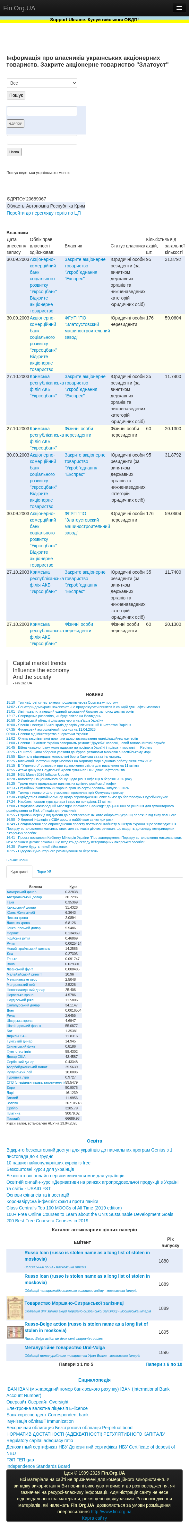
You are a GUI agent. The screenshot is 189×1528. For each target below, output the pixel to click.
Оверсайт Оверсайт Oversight (37, 1401)
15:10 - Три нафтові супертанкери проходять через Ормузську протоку (62, 702)
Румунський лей (19, 1072)
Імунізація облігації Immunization (40, 1421)
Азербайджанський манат (27, 1067)
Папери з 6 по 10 (164, 1364)
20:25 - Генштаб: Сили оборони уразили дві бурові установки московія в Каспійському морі (78, 752)
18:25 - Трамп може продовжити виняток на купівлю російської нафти (61, 783)
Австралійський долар (24, 897)
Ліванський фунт (20, 969)
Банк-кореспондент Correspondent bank (47, 1414)
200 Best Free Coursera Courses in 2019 (47, 1220)
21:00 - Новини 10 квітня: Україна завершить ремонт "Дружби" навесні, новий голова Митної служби (85, 743)
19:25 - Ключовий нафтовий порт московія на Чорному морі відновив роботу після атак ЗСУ (79, 761)
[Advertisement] (134, 111)
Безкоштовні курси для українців (40, 1169)
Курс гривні (19, 872)
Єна (10, 954)
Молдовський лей (21, 984)
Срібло (12, 1108)
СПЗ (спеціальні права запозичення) (36, 1082)
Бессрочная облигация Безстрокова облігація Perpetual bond (69, 1427)
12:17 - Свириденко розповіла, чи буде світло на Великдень (53, 716)
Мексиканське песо (22, 979)
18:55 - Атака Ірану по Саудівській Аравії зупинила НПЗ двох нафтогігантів (65, 770)
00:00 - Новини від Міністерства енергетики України (47, 734)
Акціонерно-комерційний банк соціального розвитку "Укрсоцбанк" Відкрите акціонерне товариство (43, 285)
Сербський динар (20, 1062)
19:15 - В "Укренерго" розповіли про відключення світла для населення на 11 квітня (72, 765)
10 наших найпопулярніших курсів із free (48, 1162)
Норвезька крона (20, 995)
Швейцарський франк (24, 1026)
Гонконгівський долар (24, 928)
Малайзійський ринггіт (24, 974)
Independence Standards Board (38, 1466)
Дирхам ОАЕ (17, 1036)
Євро (11, 1087)
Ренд (11, 1015)
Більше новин (17, 860)
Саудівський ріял (20, 1000)
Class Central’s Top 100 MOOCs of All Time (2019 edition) (64, 1207)
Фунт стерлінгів (19, 1051)
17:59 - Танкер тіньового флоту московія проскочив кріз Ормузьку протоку (65, 792)
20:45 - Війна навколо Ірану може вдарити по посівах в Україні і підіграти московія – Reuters (79, 747)
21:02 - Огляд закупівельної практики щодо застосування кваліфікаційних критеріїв (72, 738)
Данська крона (18, 923)
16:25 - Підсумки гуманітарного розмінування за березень (52, 851)
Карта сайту (94, 1518)
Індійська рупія (18, 938)
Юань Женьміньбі (21, 912)
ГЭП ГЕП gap (20, 1459)
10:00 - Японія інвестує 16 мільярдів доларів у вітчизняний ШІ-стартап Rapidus (68, 725)
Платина (13, 1113)
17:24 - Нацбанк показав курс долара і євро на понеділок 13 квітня (59, 801)
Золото (12, 1103)
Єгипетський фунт (21, 1046)
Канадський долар (21, 907)
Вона (11, 964)
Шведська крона (19, 1021)
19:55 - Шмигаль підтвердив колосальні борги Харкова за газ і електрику (63, 756)
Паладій (13, 1118)
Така (10, 902)
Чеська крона (17, 918)
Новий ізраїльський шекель (28, 948)
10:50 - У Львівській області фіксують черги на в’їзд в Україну (54, 720)
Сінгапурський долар (23, 1005)
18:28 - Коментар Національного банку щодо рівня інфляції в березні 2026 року (69, 779)
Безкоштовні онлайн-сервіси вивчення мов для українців (65, 1175)
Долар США (16, 1057)
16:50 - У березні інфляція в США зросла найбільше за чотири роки (59, 819)
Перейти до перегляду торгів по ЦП (44, 213)
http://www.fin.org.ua (111, 1511)
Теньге (12, 959)
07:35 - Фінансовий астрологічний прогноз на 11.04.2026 (51, 729)
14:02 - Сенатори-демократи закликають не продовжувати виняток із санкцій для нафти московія (83, 707)
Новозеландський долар (26, 990)
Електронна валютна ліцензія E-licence (47, 1408)
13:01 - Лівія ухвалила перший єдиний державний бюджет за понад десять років (70, 711)
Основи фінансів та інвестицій (37, 1195)
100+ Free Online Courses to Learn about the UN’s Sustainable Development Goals (89, 1214)
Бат (10, 1031)
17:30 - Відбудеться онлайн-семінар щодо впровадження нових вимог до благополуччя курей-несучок (87, 797)
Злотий (12, 1098)
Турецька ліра (18, 1077)
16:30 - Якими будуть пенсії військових (36, 846)
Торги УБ (44, 872)
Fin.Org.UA (19, 8)
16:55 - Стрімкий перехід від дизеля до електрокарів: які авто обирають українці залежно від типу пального (91, 815)
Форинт (13, 933)
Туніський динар (19, 1041)
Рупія (11, 943)
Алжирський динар (22, 892)
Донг (10, 1010)
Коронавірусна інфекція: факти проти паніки (52, 1201)
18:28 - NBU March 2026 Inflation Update (37, 774)
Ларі (10, 1093)
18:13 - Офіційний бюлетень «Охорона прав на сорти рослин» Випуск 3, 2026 (67, 788)
